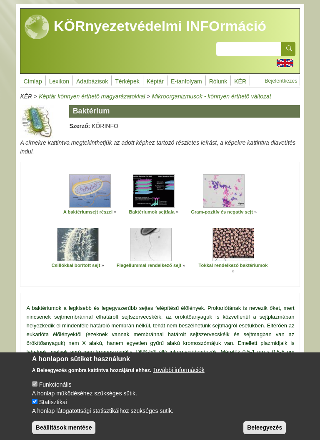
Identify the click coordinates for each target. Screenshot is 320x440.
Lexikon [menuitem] (59, 81)
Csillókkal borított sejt (76, 265)
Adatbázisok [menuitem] (92, 81)
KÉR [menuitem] (240, 81)
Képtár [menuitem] (155, 81)
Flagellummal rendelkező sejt (149, 265)
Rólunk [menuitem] (218, 81)
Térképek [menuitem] (127, 81)
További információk (179, 378)
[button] (90, 191)
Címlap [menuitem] (32, 81)
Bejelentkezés (281, 81)
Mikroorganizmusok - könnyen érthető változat (211, 96)
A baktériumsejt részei (87, 211)
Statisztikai (53, 410)
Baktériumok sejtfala (151, 211)
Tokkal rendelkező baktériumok (233, 265)
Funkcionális (55, 393)
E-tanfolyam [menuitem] (186, 81)
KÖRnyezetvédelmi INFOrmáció (145, 27)
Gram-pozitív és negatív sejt (222, 211)
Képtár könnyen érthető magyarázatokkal (92, 96)
